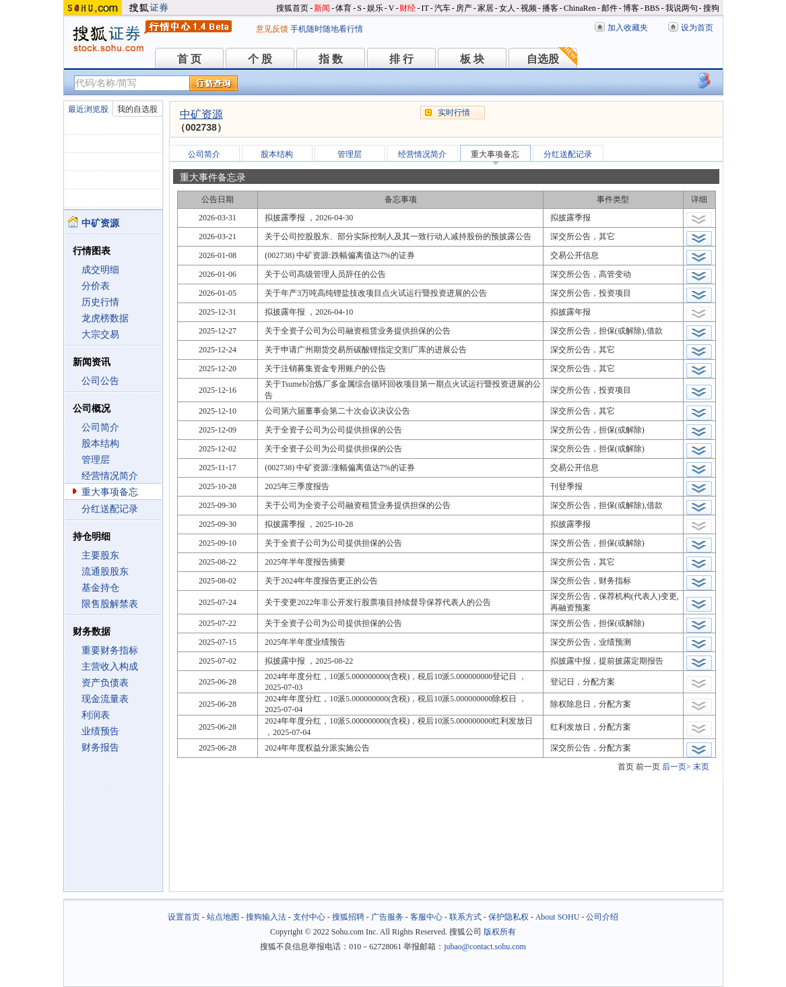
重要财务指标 (109, 650)
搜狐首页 (292, 8)
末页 (701, 766)
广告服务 (387, 917)
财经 (407, 8)
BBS (652, 8)
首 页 (189, 59)
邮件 (609, 8)
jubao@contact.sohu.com (485, 946)
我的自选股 (137, 109)
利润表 (95, 715)
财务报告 (100, 747)
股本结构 (100, 444)
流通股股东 (105, 572)
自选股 (543, 59)
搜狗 (711, 8)
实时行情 (454, 112)
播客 (550, 8)
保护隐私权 (508, 917)
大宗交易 (100, 334)
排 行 (401, 59)
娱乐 (375, 8)
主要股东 (100, 555)
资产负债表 (105, 683)
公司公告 (100, 381)
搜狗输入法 (266, 917)
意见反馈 (272, 29)
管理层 (95, 460)
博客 (631, 8)
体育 (343, 8)
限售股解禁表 (109, 604)
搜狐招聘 (348, 917)
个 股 (260, 59)
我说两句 (681, 8)
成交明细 (100, 270)
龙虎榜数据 (105, 318)
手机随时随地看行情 (326, 29)
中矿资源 (201, 114)
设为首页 (697, 27)
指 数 (331, 59)
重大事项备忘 (109, 492)
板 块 (472, 59)
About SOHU (557, 917)
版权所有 (500, 931)
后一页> (676, 766)
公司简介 (100, 427)
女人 (507, 8)
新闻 (322, 8)
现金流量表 (105, 699)
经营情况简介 (109, 476)
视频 (529, 8)
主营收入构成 (109, 667)
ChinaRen (580, 8)
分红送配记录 (109, 509)
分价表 (95, 286)
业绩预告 (100, 731)
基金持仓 (100, 588)
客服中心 (426, 917)
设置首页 (184, 917)
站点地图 (223, 917)
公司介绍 (602, 917)
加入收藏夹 (628, 27)
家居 (486, 8)
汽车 (442, 8)
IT (424, 8)
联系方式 (465, 917)
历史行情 (100, 302)
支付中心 (309, 917)
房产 (464, 8)
